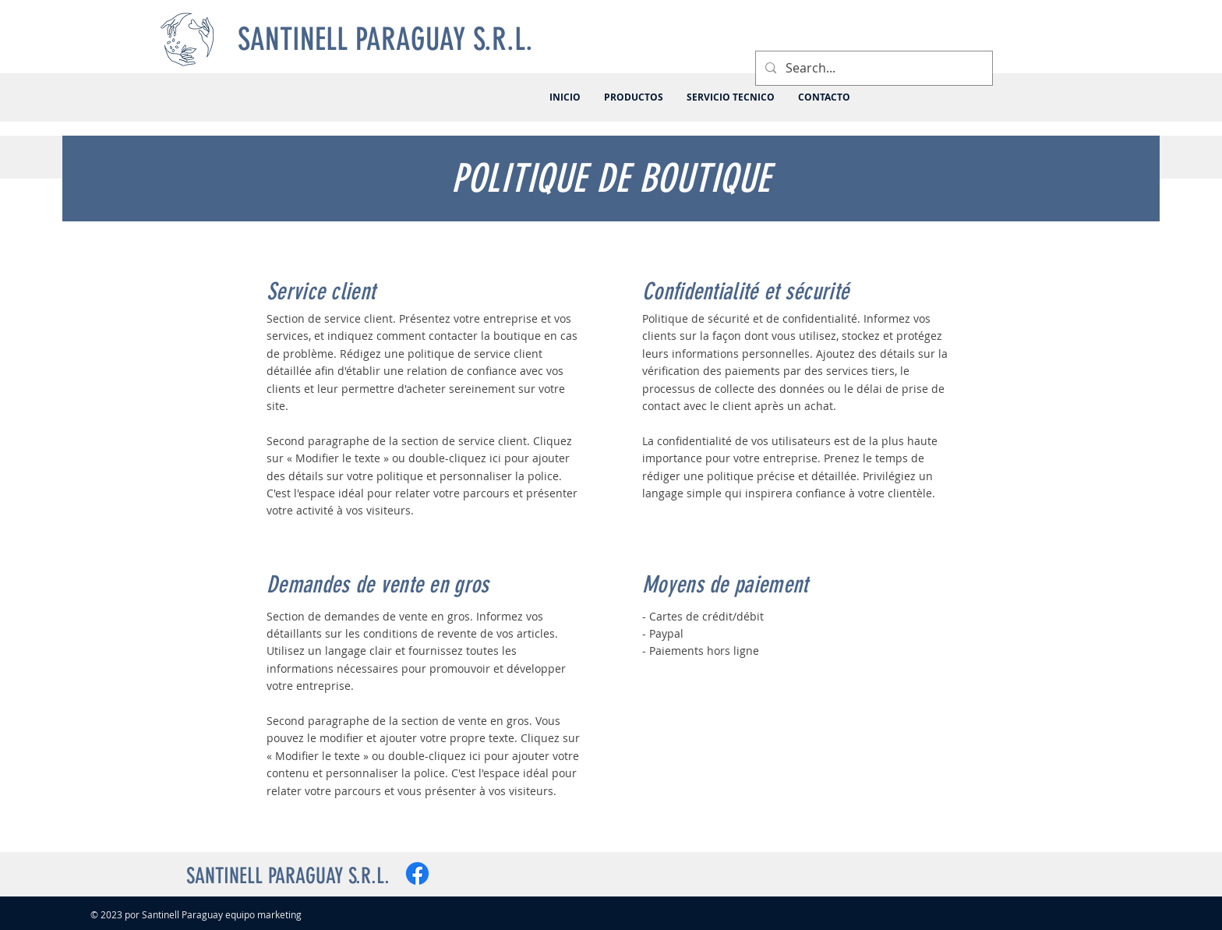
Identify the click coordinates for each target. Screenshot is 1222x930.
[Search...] (872, 68)
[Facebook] (417, 873)
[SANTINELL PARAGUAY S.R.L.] (388, 39)
